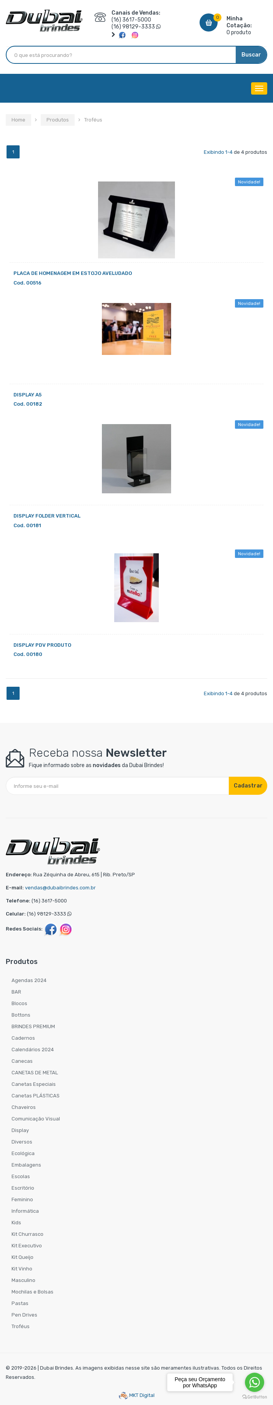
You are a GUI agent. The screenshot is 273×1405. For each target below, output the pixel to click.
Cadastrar (248, 785)
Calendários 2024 (33, 1049)
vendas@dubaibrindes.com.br (60, 888)
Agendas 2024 (29, 980)
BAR (16, 992)
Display (20, 1130)
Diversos (22, 1142)
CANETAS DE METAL (35, 1072)
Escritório (23, 1188)
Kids (16, 1222)
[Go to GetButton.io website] (254, 1397)
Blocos (19, 1003)
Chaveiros (24, 1107)
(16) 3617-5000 (131, 20)
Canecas (22, 1061)
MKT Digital (136, 1395)
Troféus (21, 1326)
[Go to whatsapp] (254, 1382)
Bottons (21, 1015)
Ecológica (23, 1153)
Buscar (251, 55)
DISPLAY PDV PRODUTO (42, 645)
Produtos (58, 120)
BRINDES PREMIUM (33, 1026)
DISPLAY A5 (27, 395)
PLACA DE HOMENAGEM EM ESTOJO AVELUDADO (72, 273)
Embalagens (26, 1165)
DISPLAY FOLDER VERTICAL (46, 516)
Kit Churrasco (27, 1234)
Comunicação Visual (36, 1119)
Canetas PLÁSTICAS (36, 1096)
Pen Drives (24, 1315)
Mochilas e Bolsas (32, 1292)
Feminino (22, 1199)
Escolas (21, 1176)
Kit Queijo (22, 1257)
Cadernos (23, 1038)
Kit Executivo (27, 1246)
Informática (25, 1211)
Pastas (20, 1303)
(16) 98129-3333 (133, 26)
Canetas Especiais (34, 1084)
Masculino (23, 1280)
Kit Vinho (22, 1269)
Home (18, 120)
